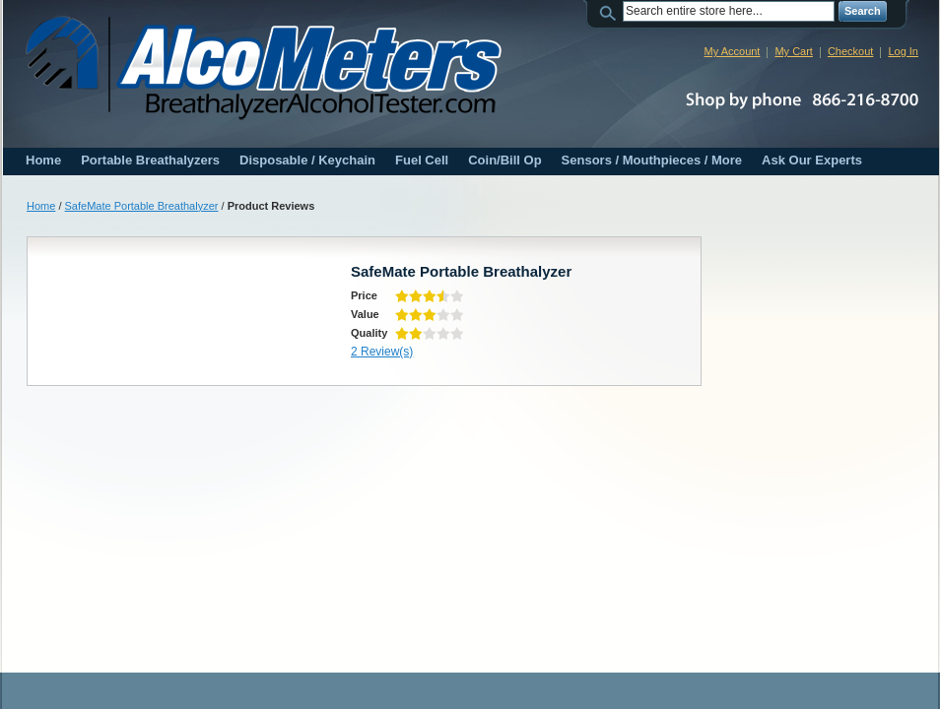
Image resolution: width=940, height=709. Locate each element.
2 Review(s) (382, 351)
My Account (733, 51)
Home (43, 160)
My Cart (793, 51)
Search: (611, 11)
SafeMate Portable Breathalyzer (142, 206)
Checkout (850, 51)
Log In (903, 51)
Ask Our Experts (812, 160)
